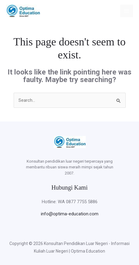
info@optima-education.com (69, 214)
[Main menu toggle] (126, 11)
